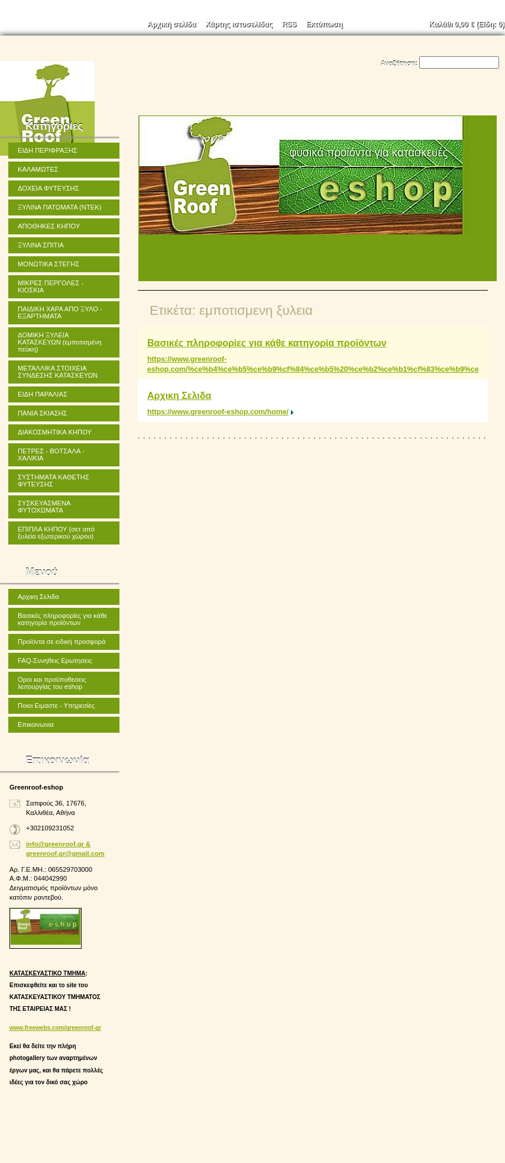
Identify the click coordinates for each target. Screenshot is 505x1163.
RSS (289, 24)
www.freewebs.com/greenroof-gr (55, 1028)
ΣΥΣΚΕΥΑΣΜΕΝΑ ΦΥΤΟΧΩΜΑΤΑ (44, 507)
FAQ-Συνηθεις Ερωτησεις (55, 660)
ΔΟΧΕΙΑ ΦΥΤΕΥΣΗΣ (48, 188)
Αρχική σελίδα (171, 24)
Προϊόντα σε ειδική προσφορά (61, 641)
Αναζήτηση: (398, 63)
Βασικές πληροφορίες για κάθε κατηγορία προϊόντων (267, 343)
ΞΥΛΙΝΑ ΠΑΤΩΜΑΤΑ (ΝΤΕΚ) (59, 207)
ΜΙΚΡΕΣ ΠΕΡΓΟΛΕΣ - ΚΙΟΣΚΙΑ (50, 286)
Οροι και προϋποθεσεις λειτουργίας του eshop (52, 683)
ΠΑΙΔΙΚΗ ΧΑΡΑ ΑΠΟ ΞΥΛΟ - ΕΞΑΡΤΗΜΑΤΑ (60, 312)
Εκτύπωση (324, 24)
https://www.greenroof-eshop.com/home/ (218, 412)
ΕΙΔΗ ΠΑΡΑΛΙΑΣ (42, 394)
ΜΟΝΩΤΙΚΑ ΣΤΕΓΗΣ (48, 264)
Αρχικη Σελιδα (179, 396)
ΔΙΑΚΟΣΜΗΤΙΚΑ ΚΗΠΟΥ (55, 432)
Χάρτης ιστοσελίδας (238, 24)
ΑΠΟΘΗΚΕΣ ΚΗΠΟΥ (49, 226)
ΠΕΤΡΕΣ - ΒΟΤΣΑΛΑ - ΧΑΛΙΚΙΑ (51, 454)
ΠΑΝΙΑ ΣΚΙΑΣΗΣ (42, 413)
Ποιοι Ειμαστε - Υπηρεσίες (56, 705)
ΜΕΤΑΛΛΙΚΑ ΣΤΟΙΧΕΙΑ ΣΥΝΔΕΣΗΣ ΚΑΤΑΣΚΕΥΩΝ (58, 372)
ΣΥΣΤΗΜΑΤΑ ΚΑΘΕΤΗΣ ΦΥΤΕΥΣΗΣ (53, 480)
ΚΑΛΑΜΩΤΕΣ (38, 169)
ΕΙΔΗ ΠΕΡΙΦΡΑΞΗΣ (47, 150)
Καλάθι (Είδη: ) (467, 24)
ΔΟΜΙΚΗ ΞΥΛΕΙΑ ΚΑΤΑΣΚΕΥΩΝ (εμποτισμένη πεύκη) (60, 342)
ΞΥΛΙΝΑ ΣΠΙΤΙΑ (41, 245)
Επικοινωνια (36, 724)
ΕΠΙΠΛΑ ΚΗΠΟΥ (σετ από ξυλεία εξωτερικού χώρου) (56, 533)
